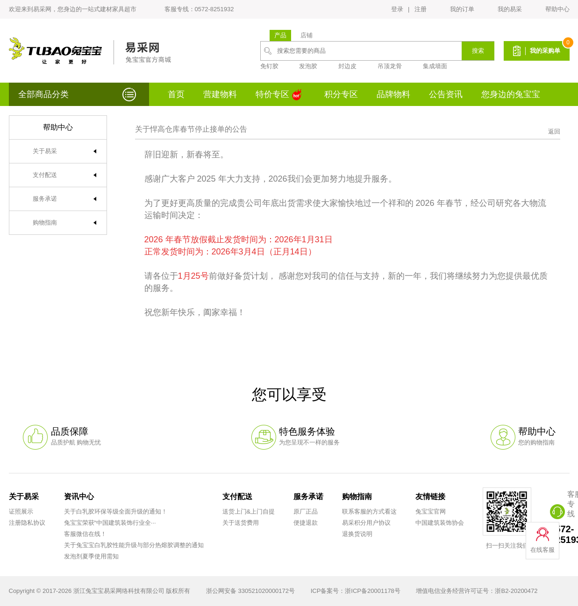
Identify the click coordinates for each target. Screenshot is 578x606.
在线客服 (542, 549)
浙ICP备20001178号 (372, 590)
